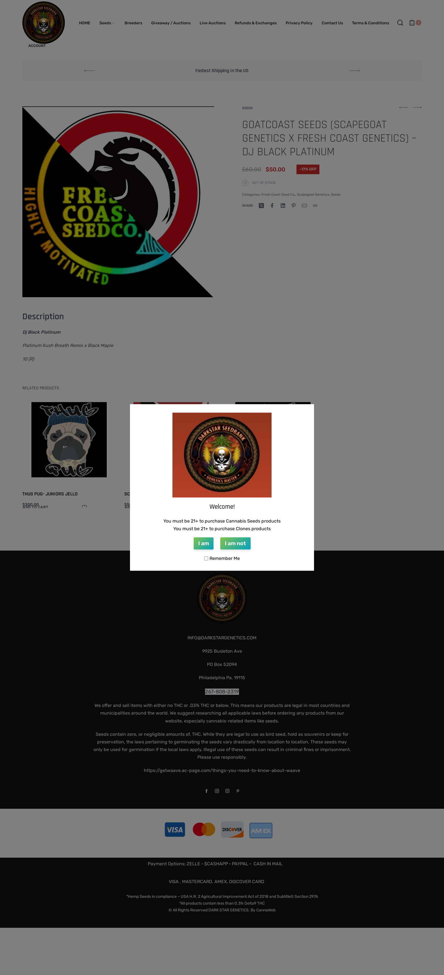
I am (203, 543)
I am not (235, 543)
